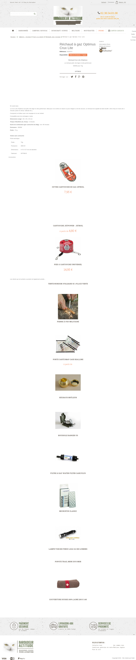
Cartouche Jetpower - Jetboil (68, 226)
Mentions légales (119, 647)
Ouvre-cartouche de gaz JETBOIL (68, 187)
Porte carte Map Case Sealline (68, 359)
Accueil (13, 37)
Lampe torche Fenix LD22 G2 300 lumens (68, 549)
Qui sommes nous (118, 645)
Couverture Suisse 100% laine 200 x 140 (68, 599)
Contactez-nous (97, 645)
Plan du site (96, 649)
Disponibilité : (64, 55)
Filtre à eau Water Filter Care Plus (68, 473)
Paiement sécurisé (27, 626)
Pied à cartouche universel (68, 264)
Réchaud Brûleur (68, 398)
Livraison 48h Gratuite (66, 626)
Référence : (63, 51)
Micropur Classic (68, 511)
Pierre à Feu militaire (68, 322)
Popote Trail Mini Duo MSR (68, 562)
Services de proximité (107, 626)
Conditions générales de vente (102, 647)
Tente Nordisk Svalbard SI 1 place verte (68, 284)
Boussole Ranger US (68, 435)
